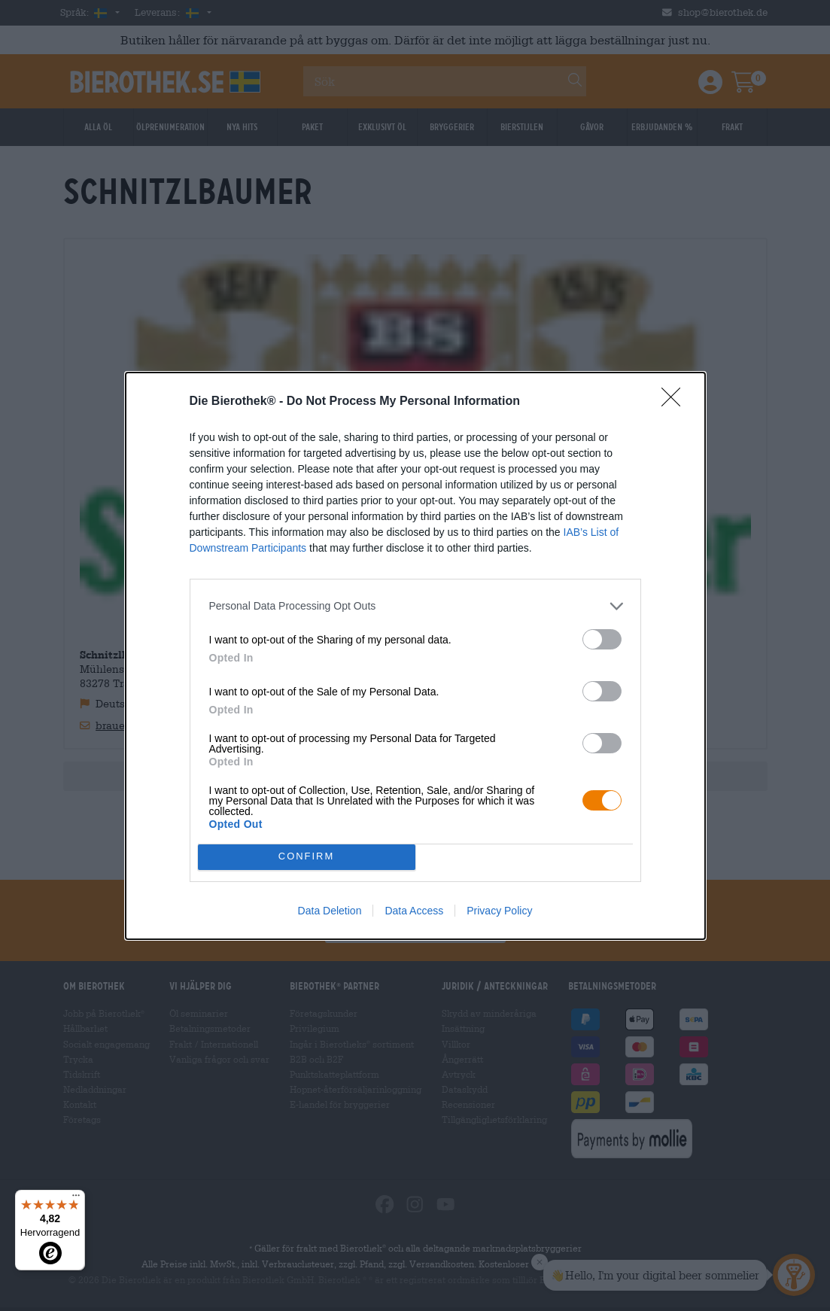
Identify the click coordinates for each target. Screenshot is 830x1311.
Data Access (414, 911)
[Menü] (76, 1199)
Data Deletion (330, 911)
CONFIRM (306, 856)
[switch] (602, 639)
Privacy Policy (499, 911)
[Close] (675, 402)
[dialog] (415, 656)
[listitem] (415, 606)
